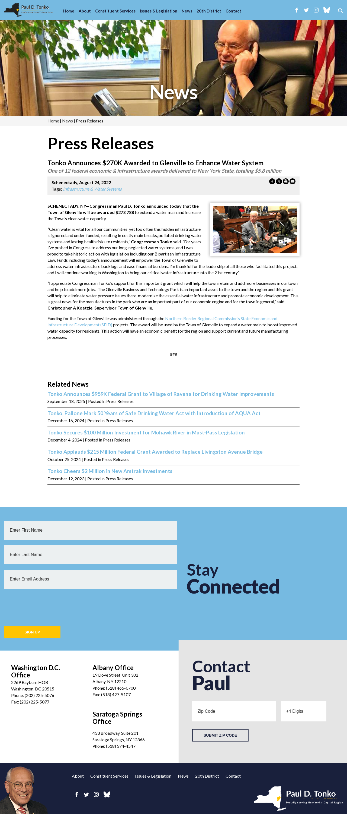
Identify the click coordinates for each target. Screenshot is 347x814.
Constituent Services (115, 10)
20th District (209, 10)
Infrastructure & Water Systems (92, 188)
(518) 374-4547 (121, 746)
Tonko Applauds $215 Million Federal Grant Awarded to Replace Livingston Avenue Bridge (155, 452)
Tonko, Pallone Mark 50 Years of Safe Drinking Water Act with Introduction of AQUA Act (154, 413)
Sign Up (32, 632)
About (85, 10)
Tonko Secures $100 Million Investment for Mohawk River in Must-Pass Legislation (146, 433)
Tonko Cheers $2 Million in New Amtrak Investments (109, 471)
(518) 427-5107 (116, 694)
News (187, 10)
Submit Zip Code (220, 735)
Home (68, 10)
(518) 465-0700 (121, 687)
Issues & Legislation (158, 10)
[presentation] (45, 604)
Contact (233, 10)
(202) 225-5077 (34, 701)
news (173, 91)
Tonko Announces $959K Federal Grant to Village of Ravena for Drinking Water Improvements (160, 394)
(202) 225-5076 (39, 695)
